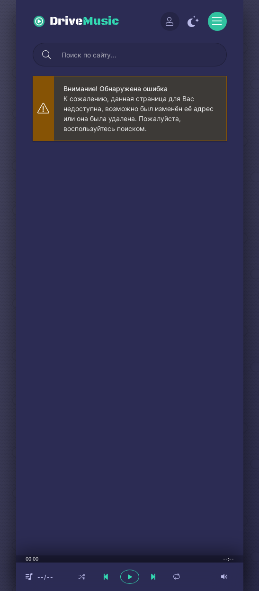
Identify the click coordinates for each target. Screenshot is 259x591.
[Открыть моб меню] (217, 21)
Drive (84, 21)
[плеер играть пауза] (129, 577)
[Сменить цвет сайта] (193, 21)
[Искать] (47, 54)
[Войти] (170, 21)
